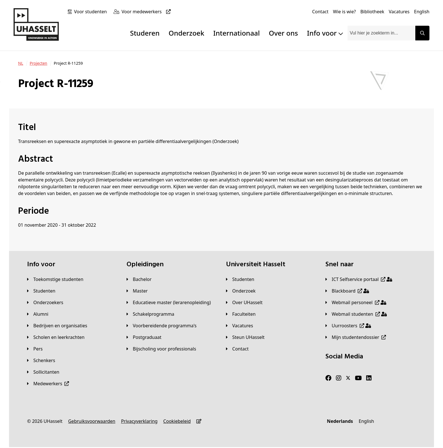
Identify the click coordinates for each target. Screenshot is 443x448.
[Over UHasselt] (244, 302)
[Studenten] (41, 290)
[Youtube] (358, 378)
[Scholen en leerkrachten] (55, 337)
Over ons (283, 33)
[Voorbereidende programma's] (162, 325)
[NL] (20, 63)
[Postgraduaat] (144, 337)
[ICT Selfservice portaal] (358, 279)
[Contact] (320, 11)
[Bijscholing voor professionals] (161, 348)
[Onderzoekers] (45, 302)
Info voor (325, 33)
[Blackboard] (347, 290)
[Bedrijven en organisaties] (57, 325)
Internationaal (236, 33)
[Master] (137, 290)
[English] (421, 11)
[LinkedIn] (369, 378)
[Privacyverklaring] (139, 421)
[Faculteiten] (241, 314)
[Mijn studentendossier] (355, 337)
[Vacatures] (399, 11)
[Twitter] (348, 378)
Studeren (145, 33)
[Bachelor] (139, 279)
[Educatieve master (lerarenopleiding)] (169, 302)
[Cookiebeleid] (177, 421)
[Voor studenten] (91, 11)
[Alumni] (37, 314)
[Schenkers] (41, 360)
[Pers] (35, 348)
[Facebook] (328, 378)
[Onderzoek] (241, 290)
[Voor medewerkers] (147, 11)
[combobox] (381, 33)
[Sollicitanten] (43, 372)
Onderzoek (186, 33)
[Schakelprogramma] (150, 314)
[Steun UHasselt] (245, 337)
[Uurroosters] (348, 325)
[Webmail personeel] (355, 302)
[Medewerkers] (48, 383)
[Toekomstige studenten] (55, 279)
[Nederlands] (340, 421)
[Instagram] (338, 378)
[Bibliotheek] (372, 11)
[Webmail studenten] (356, 314)
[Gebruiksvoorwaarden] (91, 421)
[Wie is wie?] (344, 11)
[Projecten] (38, 63)
